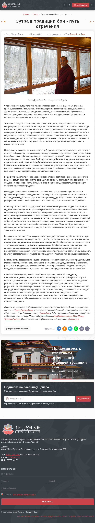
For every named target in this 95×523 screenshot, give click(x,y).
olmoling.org (73, 319)
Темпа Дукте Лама (77, 34)
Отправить (47, 502)
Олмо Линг (45, 313)
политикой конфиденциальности (24, 494)
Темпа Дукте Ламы (23, 310)
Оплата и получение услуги (71, 516)
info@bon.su (14, 457)
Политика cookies (88, 516)
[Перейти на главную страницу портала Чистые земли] (10, 5)
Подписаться (17, 329)
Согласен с (18, 494)
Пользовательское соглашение (28, 516)
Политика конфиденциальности (50, 516)
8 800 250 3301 (13, 455)
